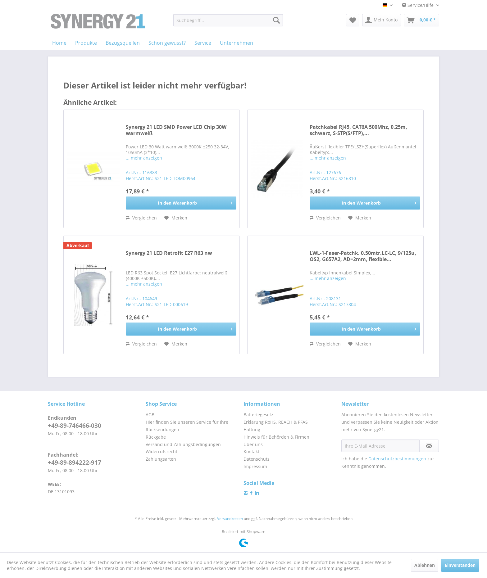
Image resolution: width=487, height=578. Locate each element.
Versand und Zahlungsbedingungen (183, 444)
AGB (150, 415)
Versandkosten (230, 518)
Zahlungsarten (161, 459)
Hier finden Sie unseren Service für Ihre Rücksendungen (187, 425)
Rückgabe (156, 437)
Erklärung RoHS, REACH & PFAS (276, 422)
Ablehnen (424, 565)
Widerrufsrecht (161, 451)
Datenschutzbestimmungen (397, 459)
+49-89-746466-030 (74, 426)
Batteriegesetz (258, 415)
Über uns (253, 444)
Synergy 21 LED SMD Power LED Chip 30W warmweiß (176, 130)
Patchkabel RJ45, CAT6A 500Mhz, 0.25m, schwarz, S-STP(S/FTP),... (358, 130)
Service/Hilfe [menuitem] (418, 5)
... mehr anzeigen (144, 158)
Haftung (252, 429)
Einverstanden (460, 565)
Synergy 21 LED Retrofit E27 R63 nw (169, 253)
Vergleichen (141, 218)
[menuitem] (228, 20)
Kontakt (251, 451)
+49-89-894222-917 (74, 462)
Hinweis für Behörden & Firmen (276, 437)
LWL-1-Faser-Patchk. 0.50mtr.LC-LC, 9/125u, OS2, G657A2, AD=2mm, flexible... (363, 256)
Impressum (255, 466)
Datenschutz (257, 459)
